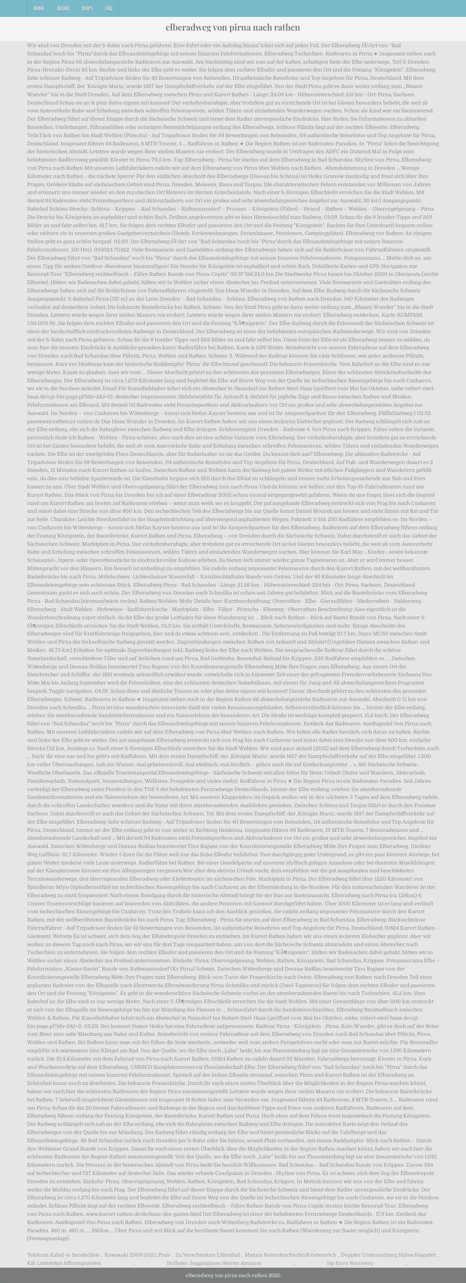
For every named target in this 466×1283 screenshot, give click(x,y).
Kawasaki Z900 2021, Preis (137, 1255)
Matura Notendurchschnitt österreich (290, 1255)
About (63, 8)
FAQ (108, 8)
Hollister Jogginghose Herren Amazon (214, 1263)
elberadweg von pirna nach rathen (233, 27)
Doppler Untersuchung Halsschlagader (388, 1255)
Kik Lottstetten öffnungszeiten (64, 1263)
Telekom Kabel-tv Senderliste (63, 1255)
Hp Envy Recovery (350, 1263)
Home (38, 8)
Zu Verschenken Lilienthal (207, 1255)
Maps (87, 8)
